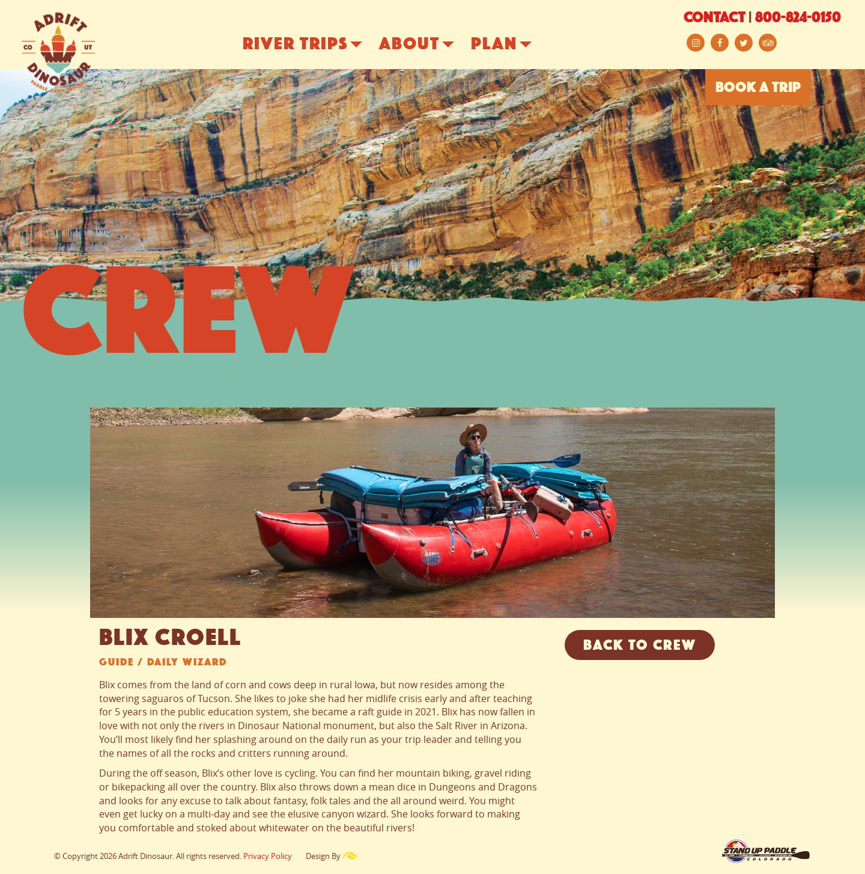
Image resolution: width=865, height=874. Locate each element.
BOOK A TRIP (758, 88)
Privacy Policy (267, 856)
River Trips (311, 45)
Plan (510, 45)
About (425, 45)
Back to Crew (639, 646)
